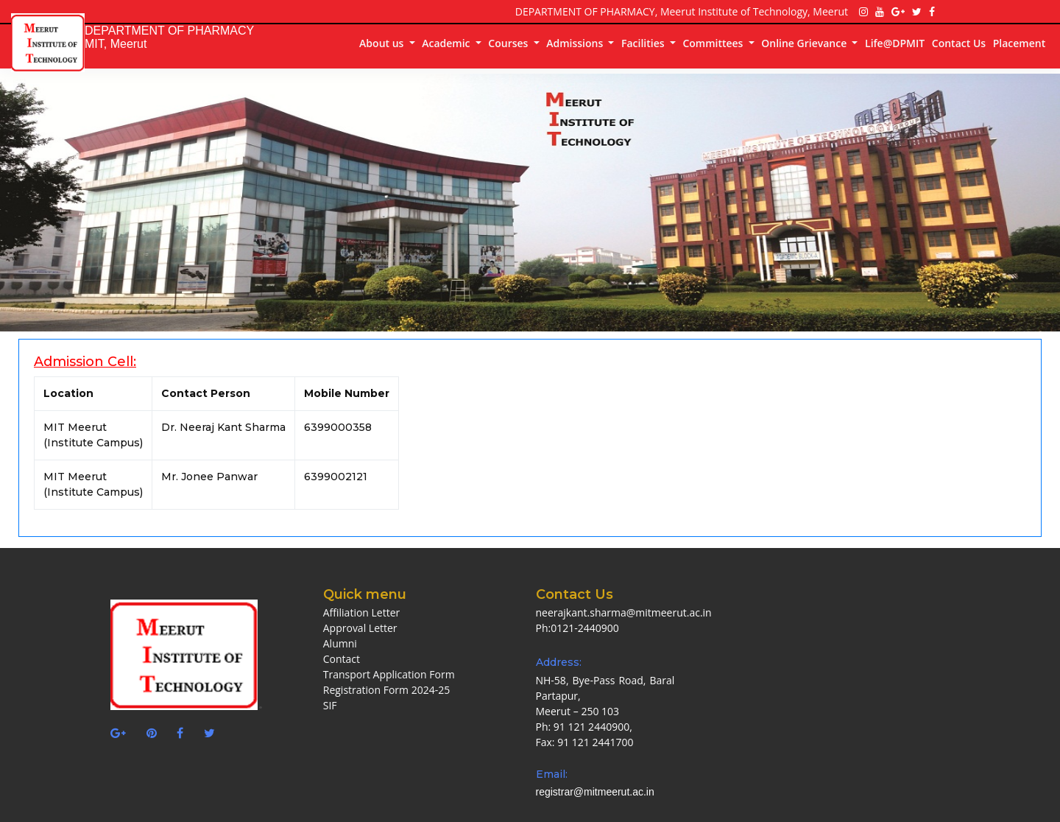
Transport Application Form (389, 674)
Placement (1019, 43)
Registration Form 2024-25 (386, 690)
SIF (330, 705)
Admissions (576, 43)
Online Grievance (805, 43)
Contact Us (959, 43)
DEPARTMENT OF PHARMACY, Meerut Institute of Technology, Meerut (681, 11)
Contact (341, 659)
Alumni (340, 643)
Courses (509, 43)
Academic (447, 43)
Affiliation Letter (361, 612)
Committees (714, 43)
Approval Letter (360, 628)
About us (382, 43)
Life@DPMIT (895, 43)
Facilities (644, 43)
